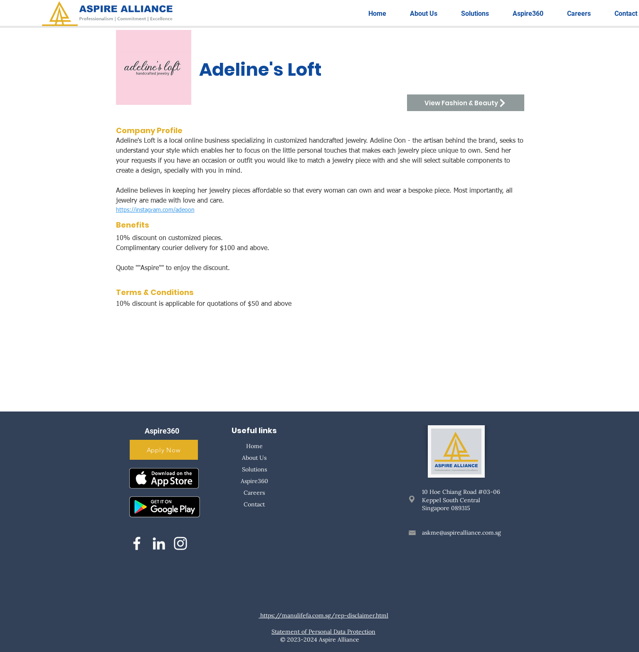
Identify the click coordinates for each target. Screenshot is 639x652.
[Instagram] (180, 543)
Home (254, 446)
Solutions (254, 469)
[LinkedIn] (159, 543)
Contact (254, 504)
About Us (254, 457)
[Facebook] (137, 543)
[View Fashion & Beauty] (465, 102)
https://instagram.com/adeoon (155, 210)
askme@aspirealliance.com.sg (461, 532)
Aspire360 (254, 481)
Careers (254, 492)
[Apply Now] (164, 450)
